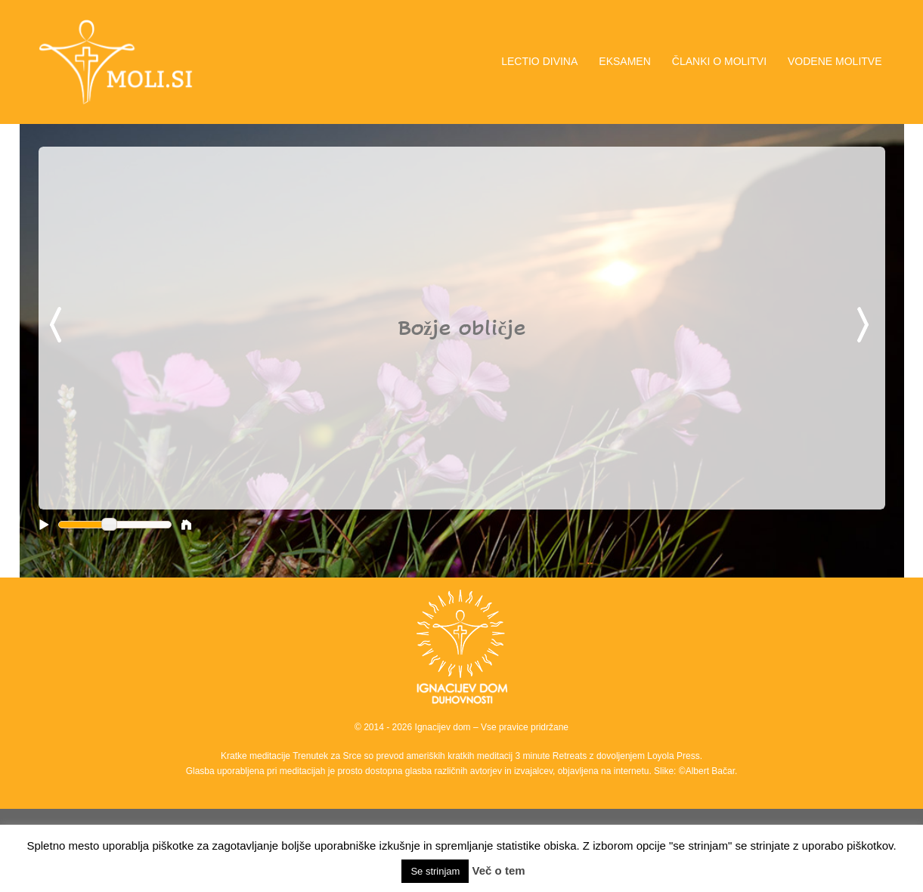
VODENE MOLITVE (834, 61)
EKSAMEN (624, 61)
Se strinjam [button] (435, 871)
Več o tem (498, 870)
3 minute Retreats (553, 756)
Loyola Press (673, 756)
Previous (58, 326)
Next (865, 326)
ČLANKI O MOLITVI (719, 61)
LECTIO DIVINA (539, 61)
